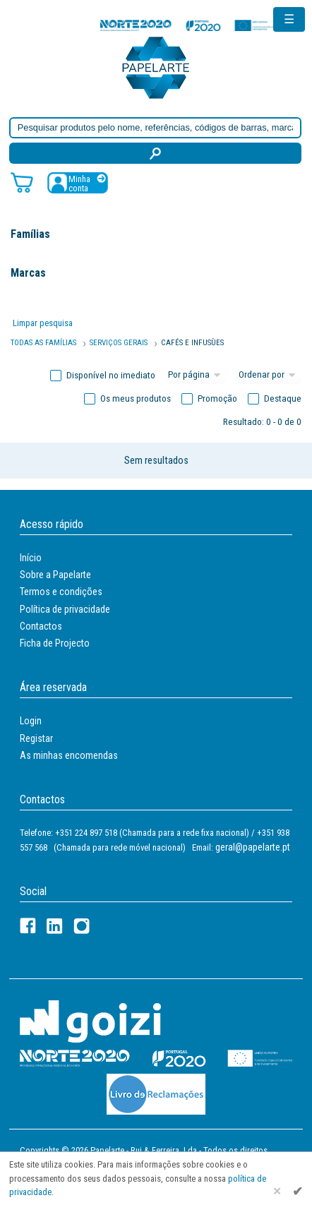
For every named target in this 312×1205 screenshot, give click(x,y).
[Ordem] (268, 375)
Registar (36, 738)
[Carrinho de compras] (22, 181)
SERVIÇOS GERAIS (119, 342)
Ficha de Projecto (55, 643)
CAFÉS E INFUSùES (192, 342)
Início (31, 557)
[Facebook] (28, 926)
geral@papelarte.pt (252, 847)
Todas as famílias (43, 342)
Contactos (41, 626)
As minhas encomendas (69, 755)
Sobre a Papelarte (55, 574)
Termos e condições (61, 591)
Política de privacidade (65, 609)
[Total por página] (196, 375)
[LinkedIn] (55, 926)
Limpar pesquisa (43, 323)
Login (31, 720)
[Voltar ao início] (156, 66)
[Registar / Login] (77, 182)
